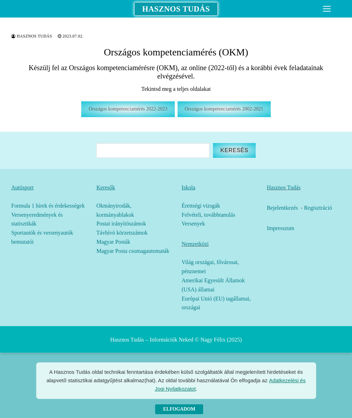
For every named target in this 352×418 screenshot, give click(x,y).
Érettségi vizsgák (201, 206)
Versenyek (193, 224)
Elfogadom (179, 409)
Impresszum (280, 228)
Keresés (234, 150)
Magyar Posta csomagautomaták (132, 251)
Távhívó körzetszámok (121, 233)
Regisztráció (318, 208)
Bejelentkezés (282, 208)
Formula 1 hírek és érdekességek (48, 206)
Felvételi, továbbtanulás (208, 215)
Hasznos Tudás (175, 8)
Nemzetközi (195, 244)
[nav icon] (327, 8)
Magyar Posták (113, 242)
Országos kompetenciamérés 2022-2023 (128, 109)
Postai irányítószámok (121, 224)
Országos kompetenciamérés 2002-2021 (224, 109)
